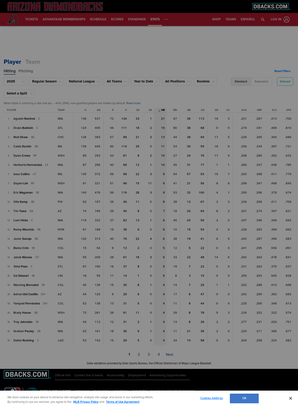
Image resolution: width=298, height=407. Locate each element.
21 (163, 119)
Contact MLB (139, 390)
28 (137, 192)
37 (125, 266)
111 (124, 128)
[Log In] (279, 19)
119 (124, 192)
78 (202, 313)
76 (202, 156)
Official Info (63, 375)
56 (202, 183)
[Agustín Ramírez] (24, 119)
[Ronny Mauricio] (23, 229)
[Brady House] (22, 313)
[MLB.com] (12, 392)
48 (202, 257)
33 (137, 119)
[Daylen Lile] (20, 183)
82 (125, 220)
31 (189, 165)
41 (202, 239)
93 (202, 174)
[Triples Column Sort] (150, 110)
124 (124, 119)
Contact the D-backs (88, 375)
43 (189, 220)
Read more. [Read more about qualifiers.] (133, 103)
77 (202, 165)
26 (202, 322)
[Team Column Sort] (61, 110)
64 (202, 211)
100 (201, 192)
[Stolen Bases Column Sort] (216, 110)
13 (163, 137)
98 (125, 174)
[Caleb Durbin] (22, 146)
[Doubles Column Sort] (137, 110)
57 (189, 174)
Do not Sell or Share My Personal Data (173, 390)
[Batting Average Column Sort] (244, 110)
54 (202, 229)
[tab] (10, 71)
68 (202, 128)
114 (124, 146)
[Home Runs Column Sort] (163, 110)
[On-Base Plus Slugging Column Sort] (288, 110)
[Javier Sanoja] (22, 239)
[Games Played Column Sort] (85, 110)
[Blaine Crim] (21, 248)
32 (189, 192)
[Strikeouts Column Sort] (202, 110)
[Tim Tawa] (19, 211)
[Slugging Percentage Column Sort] (274, 110)
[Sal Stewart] (21, 276)
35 (125, 285)
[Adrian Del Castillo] (25, 294)
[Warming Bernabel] (26, 285)
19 (163, 128)
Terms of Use (82, 390)
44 (202, 303)
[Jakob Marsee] (22, 257)
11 (163, 146)
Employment (137, 375)
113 (201, 119)
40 (125, 211)
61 (125, 156)
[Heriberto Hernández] (27, 165)
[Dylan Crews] (21, 156)
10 (163, 156)
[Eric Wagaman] (23, 192)
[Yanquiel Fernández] (26, 303)
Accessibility (116, 375)
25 (137, 146)
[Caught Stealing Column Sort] (228, 110)
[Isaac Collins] (21, 174)
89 (125, 137)
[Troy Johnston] (23, 322)
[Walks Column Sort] (189, 110)
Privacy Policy (101, 390)
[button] (263, 19)
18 (137, 128)
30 (189, 146)
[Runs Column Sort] (113, 110)
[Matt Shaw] (20, 137)
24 (189, 156)
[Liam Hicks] (20, 220)
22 (137, 174)
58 (202, 340)
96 (125, 183)
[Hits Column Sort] (126, 110)
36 (189, 119)
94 (202, 137)
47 (202, 294)
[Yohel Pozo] (20, 266)
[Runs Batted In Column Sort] (175, 110)
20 (189, 211)
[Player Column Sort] (11, 110)
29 (125, 294)
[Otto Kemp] (20, 202)
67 (202, 202)
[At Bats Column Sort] (98, 110)
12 (137, 165)
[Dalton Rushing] (23, 340)
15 (137, 183)
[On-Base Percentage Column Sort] (259, 110)
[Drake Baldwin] (23, 128)
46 (125, 202)
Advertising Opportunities (167, 375)
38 (189, 128)
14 (125, 276)
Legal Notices (120, 390)
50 (202, 146)
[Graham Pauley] (23, 331)
